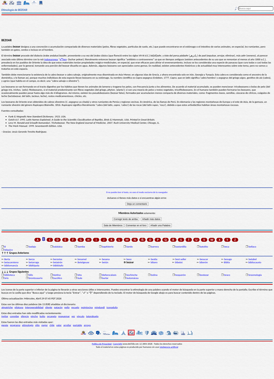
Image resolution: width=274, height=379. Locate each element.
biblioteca (9, 274)
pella (66, 307)
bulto (42, 316)
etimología (27, 325)
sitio (37, 325)
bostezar (204, 274)
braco (227, 274)
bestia (154, 259)
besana (106, 259)
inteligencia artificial (169, 347)
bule (80, 278)
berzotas (57, 259)
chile (52, 325)
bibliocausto (254, 262)
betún (105, 262)
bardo (129, 246)
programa (15, 325)
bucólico (57, 278)
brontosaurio (35, 278)
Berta (7, 259)
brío (6, 278)
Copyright (117, 343)
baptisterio (108, 246)
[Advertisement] (137, 26)
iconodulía (111, 307)
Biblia (227, 262)
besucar (204, 259)
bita (80, 274)
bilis (31, 274)
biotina (57, 274)
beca (226, 246)
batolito (204, 246)
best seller (180, 259)
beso (128, 259)
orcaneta (51, 316)
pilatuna (19, 307)
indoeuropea (51, 59)
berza (31, 259)
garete (4, 325)
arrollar (67, 325)
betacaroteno (11, 262)
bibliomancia (11, 265)
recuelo (75, 307)
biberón (204, 262)
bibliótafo (58, 265)
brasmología (255, 274)
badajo (32, 246)
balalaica (57, 246)
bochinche (131, 274)
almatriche (7, 307)
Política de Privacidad (102, 343)
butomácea (132, 278)
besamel (82, 259)
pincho (34, 316)
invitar (4, 316)
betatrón (57, 262)
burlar (105, 278)
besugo (228, 259)
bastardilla (180, 246)
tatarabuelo (92, 316)
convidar (14, 316)
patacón (58, 307)
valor (59, 325)
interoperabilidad (34, 307)
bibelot (179, 262)
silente (48, 307)
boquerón (180, 274)
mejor (44, 325)
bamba (81, 246)
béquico (8, 249)
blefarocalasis (109, 274)
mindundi (100, 307)
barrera (155, 246)
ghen (63, 59)
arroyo (87, 325)
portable (77, 325)
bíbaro (154, 262)
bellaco (252, 246)
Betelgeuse (83, 262)
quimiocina (87, 307)
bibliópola (34, 265)
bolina (154, 274)
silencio (25, 316)
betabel (253, 259)
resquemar (64, 316)
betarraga (34, 262)
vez (73, 316)
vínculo (80, 316)
